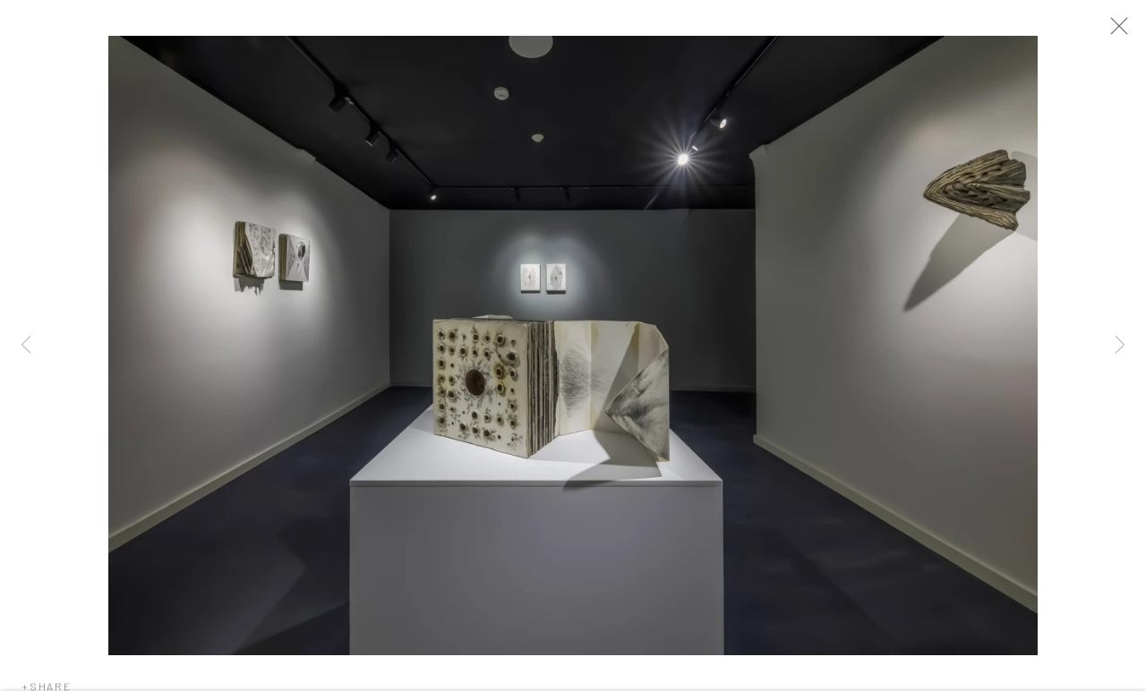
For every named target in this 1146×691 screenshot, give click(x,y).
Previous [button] (26, 345)
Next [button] (1120, 345)
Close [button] (1124, 31)
